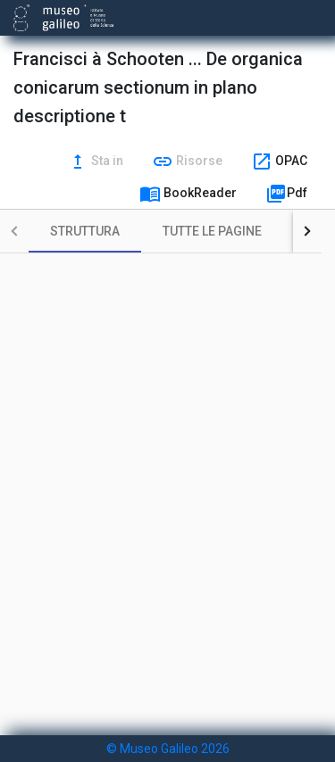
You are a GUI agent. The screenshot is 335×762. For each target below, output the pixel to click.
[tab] (85, 231)
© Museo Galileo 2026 (168, 748)
